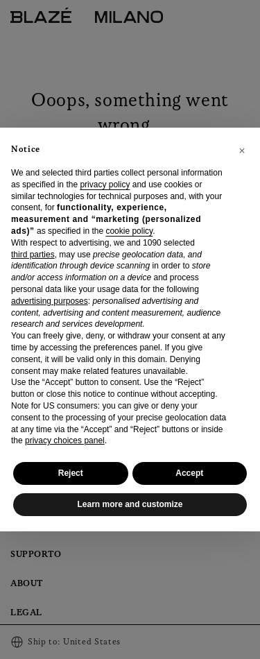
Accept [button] (189, 473)
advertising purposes (49, 301)
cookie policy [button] (129, 231)
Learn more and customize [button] (129, 504)
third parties (33, 254)
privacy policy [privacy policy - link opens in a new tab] (105, 184)
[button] (242, 150)
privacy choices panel (65, 440)
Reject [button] (70, 473)
